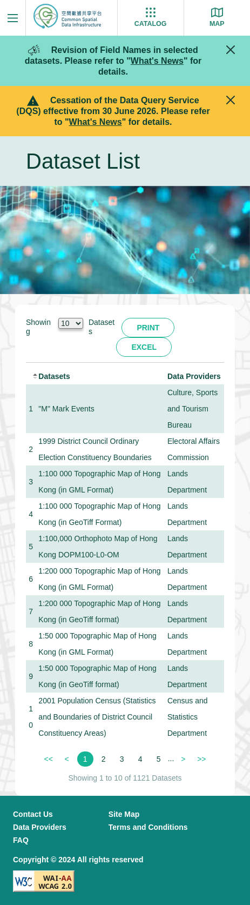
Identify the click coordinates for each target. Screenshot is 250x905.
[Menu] (12, 18)
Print (148, 327)
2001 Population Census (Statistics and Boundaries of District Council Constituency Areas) (97, 716)
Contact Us (33, 814)
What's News (157, 60)
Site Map (124, 814)
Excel (144, 347)
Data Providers (39, 827)
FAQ (21, 840)
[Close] (230, 50)
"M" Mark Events (66, 408)
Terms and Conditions (148, 827)
